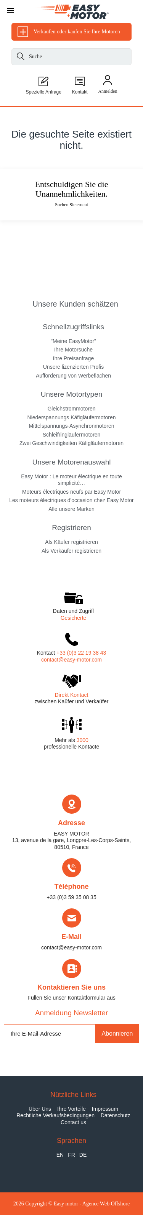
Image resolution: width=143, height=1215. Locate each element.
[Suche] (20, 57)
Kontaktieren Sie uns (71, 987)
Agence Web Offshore (106, 1204)
